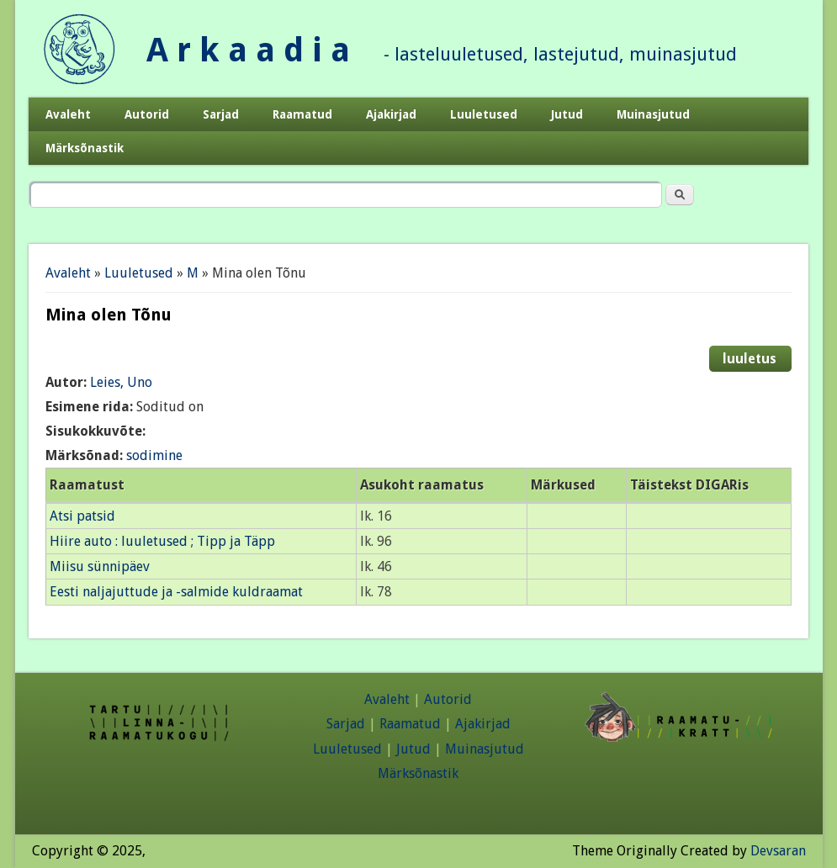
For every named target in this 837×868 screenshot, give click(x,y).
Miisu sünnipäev (100, 566)
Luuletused (483, 114)
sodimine (154, 455)
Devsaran (778, 851)
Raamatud (302, 114)
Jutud (567, 114)
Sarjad (221, 114)
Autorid (146, 114)
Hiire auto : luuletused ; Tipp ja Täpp (162, 541)
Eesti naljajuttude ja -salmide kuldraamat (176, 592)
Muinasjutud (653, 114)
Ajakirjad (391, 114)
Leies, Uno (121, 382)
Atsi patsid (82, 516)
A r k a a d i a (248, 50)
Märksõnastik (84, 148)
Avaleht (68, 114)
